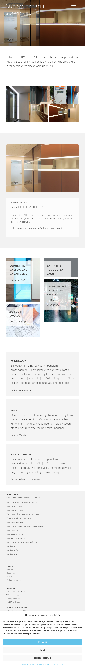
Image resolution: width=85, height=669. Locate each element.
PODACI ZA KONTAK (16, 608)
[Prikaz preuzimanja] (21, 390)
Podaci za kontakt (14, 580)
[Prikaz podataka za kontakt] (26, 479)
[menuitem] (74, 5)
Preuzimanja (11, 570)
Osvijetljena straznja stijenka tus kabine (23, 498)
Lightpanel (10, 546)
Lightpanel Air (12, 550)
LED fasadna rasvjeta (15, 534)
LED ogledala (12, 530)
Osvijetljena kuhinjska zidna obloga (21, 502)
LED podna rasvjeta (14, 510)
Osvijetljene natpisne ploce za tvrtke (21, 542)
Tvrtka (9, 577)
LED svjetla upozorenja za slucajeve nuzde (24, 526)
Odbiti (42, 650)
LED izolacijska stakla (15, 538)
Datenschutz (45, 665)
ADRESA (10, 588)
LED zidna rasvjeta (14, 506)
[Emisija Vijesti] (19, 435)
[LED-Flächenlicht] (35, 5)
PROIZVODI (12, 495)
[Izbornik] (74, 5)
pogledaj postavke (42, 658)
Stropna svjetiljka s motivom (18, 518)
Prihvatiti (42, 642)
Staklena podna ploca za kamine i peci (23, 514)
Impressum (57, 665)
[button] (18, 104)
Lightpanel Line (13, 554)
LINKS (9, 566)
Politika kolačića (30, 665)
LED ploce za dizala (14, 522)
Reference (10, 573)
